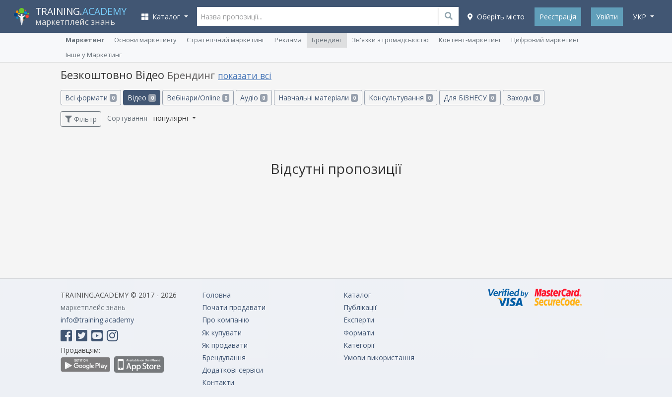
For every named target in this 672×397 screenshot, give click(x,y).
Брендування (224, 357)
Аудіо (253, 97)
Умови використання (378, 357)
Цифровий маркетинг (545, 39)
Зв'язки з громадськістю (390, 39)
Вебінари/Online (198, 97)
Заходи (523, 97)
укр (640, 16)
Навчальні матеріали (318, 97)
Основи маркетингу (145, 39)
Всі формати (91, 97)
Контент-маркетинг (470, 39)
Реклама (288, 39)
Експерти (358, 319)
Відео (141, 97)
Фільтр (81, 119)
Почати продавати (234, 307)
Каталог (357, 295)
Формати (358, 332)
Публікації (360, 307)
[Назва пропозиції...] (328, 16)
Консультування (401, 97)
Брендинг (327, 39)
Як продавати (225, 345)
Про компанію (225, 319)
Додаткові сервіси (232, 370)
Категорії (359, 345)
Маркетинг (85, 39)
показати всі (244, 75)
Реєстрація (557, 16)
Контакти (218, 382)
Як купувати (222, 332)
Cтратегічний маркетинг (226, 39)
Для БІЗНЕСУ (470, 97)
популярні (171, 118)
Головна (216, 295)
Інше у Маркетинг (94, 54)
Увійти (607, 16)
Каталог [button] (161, 16)
